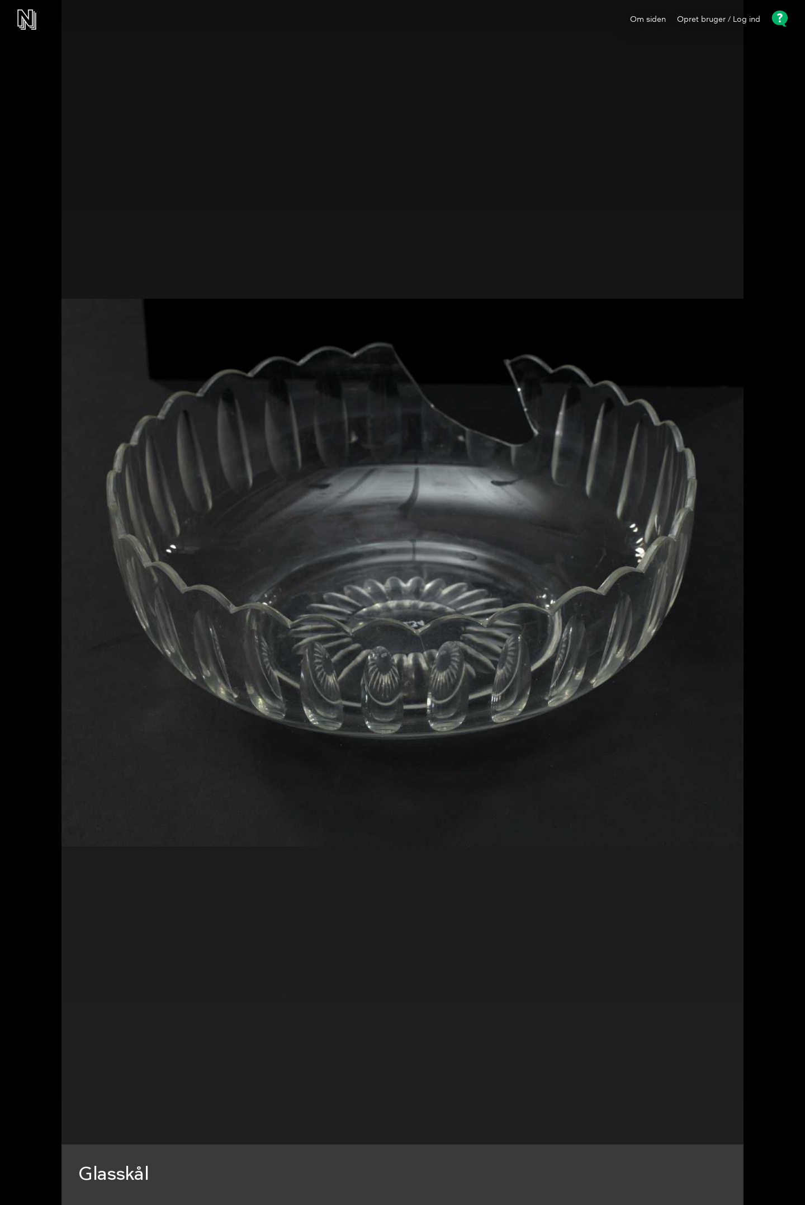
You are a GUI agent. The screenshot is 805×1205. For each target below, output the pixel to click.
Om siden (648, 19)
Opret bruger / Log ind (718, 19)
